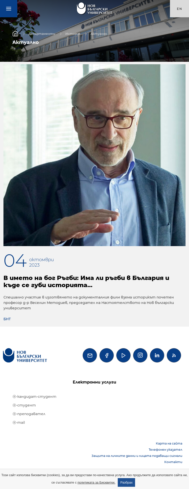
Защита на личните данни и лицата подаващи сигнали (137, 456)
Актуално (99, 33)
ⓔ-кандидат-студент (34, 396)
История (72, 33)
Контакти (173, 462)
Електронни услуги (94, 382)
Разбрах (126, 482)
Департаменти (41, 33)
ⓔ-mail (19, 422)
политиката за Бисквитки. (96, 482)
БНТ (7, 319)
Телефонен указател (165, 449)
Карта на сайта (169, 443)
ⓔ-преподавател (29, 414)
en (179, 9)
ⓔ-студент (24, 405)
